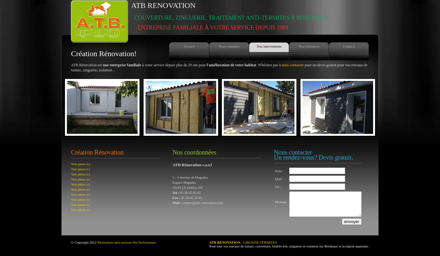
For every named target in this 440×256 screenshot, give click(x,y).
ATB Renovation (229, 16)
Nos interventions (269, 46)
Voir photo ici (80, 164)
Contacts (349, 46)
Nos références (309, 46)
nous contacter (293, 65)
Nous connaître (229, 46)
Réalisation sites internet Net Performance (126, 247)
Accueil (189, 46)
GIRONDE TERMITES (260, 247)
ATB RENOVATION (224, 247)
